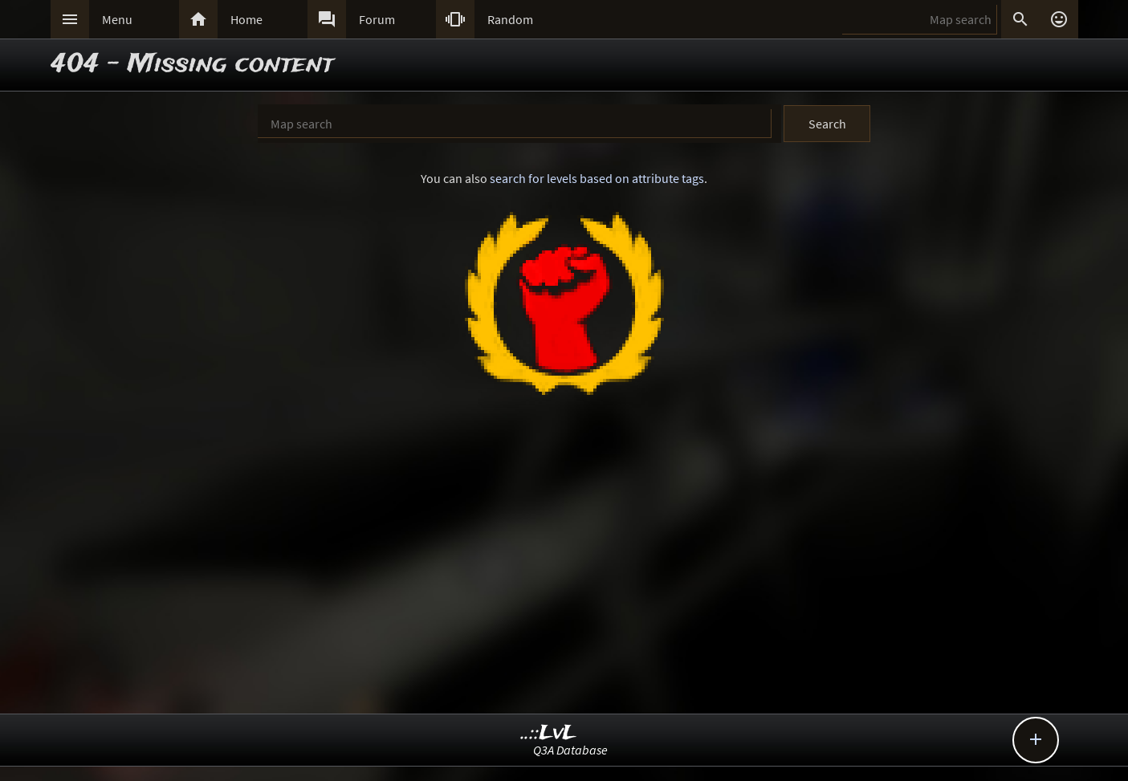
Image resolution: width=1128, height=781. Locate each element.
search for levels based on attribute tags (597, 178)
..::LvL (549, 733)
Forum (377, 19)
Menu (117, 19)
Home (246, 19)
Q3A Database (570, 750)
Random (510, 19)
